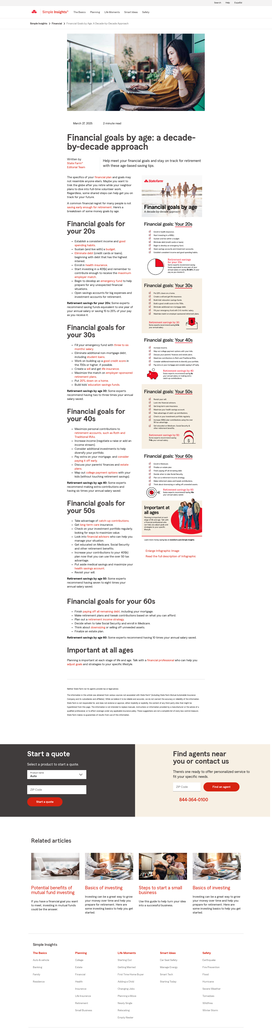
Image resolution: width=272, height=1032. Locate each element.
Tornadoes (208, 996)
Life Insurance (83, 996)
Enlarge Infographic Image (162, 550)
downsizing (98, 627)
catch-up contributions (114, 520)
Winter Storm (210, 1010)
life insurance (110, 368)
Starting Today (168, 981)
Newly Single (125, 1003)
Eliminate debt (84, 253)
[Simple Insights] (55, 14)
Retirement (81, 1003)
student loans (95, 356)
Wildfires (207, 1003)
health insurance (96, 265)
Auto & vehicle (41, 960)
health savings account (89, 568)
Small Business (83, 1010)
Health (79, 981)
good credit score (115, 360)
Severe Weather (211, 989)
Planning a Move (127, 996)
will (88, 368)
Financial (80, 974)
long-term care (89, 524)
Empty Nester (125, 1017)
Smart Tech (166, 974)
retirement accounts (88, 432)
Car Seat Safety (168, 960)
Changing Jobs (126, 989)
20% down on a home (94, 380)
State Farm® (76, 165)
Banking (37, 967)
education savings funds (103, 384)
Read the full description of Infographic (171, 556)
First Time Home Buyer (131, 974)
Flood (205, 974)
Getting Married (127, 967)
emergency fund (111, 281)
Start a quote (44, 801)
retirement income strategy (106, 619)
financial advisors (98, 536)
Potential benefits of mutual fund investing (52, 890)
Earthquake (209, 960)
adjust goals (74, 664)
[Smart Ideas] (131, 12)
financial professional (160, 660)
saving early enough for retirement (89, 207)
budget (110, 249)
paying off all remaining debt (101, 611)
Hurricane (208, 981)
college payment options (101, 472)
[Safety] (146, 12)
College (79, 960)
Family (36, 974)
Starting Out (125, 960)
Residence (39, 981)
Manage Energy (169, 967)
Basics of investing (103, 888)
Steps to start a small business (160, 890)
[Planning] (95, 12)
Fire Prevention (211, 967)
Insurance (80, 989)
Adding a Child (126, 981)
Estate (78, 967)
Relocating (124, 1010)
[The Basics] (79, 12)
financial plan (103, 177)
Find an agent (221, 786)
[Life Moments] (112, 12)
